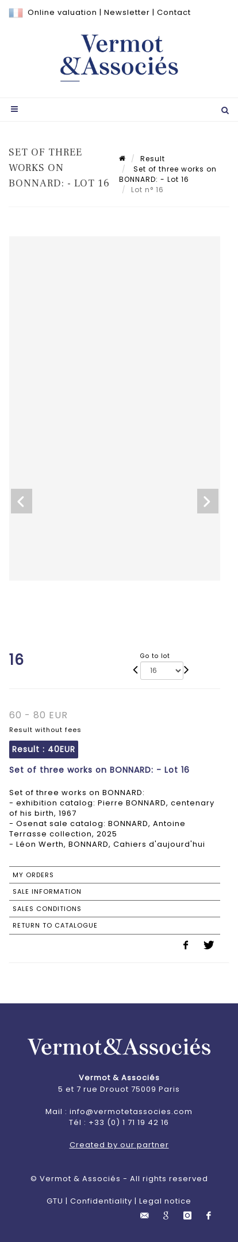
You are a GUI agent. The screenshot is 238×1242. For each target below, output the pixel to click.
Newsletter (127, 12)
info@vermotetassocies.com (131, 1111)
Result (152, 158)
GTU (55, 1201)
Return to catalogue (55, 925)
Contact (174, 12)
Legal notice (165, 1201)
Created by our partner (119, 1144)
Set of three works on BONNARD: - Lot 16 (168, 174)
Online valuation (62, 12)
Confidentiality (101, 1201)
